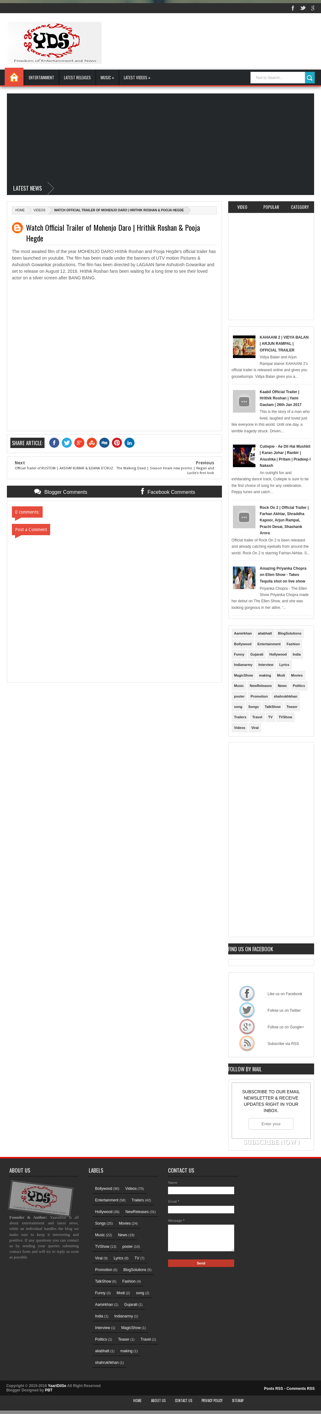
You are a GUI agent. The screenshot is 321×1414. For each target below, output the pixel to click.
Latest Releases (77, 77)
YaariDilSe (57, 1386)
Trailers (240, 717)
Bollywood (243, 644)
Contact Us (183, 1400)
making (265, 675)
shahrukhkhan (285, 696)
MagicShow (243, 675)
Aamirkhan (243, 633)
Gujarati (257, 654)
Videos (39, 210)
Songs (253, 707)
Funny (239, 654)
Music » (107, 77)
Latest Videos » (137, 77)
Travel (257, 717)
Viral (255, 728)
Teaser (292, 707)
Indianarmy (243, 665)
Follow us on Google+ (247, 1026)
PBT (48, 1390)
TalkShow (273, 707)
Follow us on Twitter (247, 1009)
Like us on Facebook (247, 993)
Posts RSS (273, 1388)
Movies (297, 675)
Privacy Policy (212, 1400)
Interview (265, 665)
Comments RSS (301, 1388)
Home (14, 76)
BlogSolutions (290, 633)
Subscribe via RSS (247, 1043)
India (297, 654)
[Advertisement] (160, 137)
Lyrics (284, 665)
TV (270, 717)
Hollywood (278, 654)
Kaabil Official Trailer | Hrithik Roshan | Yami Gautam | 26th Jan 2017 (281, 398)
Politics (299, 686)
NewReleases (261, 686)
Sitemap (238, 1400)
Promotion (259, 696)
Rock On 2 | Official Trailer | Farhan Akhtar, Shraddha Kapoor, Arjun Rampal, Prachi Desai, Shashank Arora (284, 520)
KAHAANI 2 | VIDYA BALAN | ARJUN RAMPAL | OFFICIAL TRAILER (284, 343)
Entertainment (41, 77)
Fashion (293, 644)
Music (239, 686)
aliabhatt (265, 633)
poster (239, 696)
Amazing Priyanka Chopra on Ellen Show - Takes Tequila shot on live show (283, 574)
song (238, 707)
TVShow (285, 717)
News (282, 686)
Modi (281, 675)
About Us (158, 1400)
